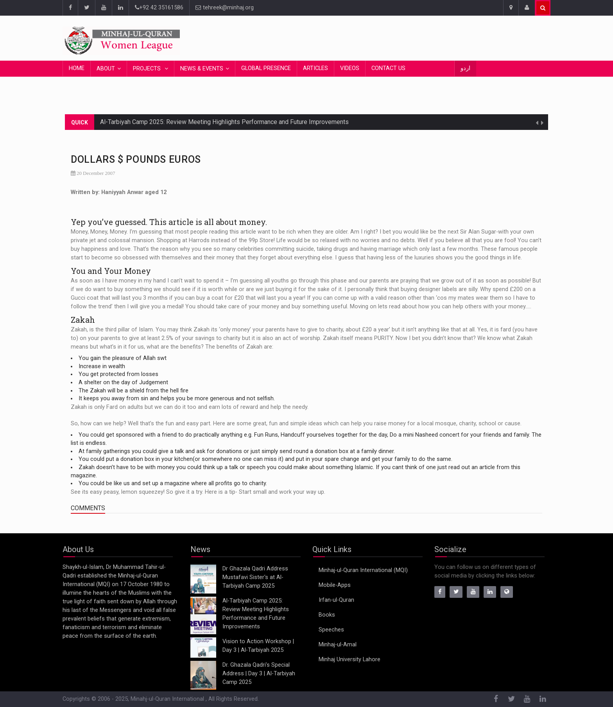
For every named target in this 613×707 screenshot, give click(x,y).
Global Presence (266, 68)
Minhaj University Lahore (349, 659)
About (106, 68)
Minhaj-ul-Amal (338, 644)
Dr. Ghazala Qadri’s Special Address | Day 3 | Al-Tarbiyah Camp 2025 (258, 673)
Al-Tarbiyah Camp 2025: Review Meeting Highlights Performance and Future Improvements (224, 122)
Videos (349, 68)
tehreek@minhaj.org (224, 7)
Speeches (331, 629)
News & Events (201, 68)
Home (76, 68)
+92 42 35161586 (159, 7)
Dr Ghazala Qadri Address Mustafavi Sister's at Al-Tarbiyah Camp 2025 (255, 577)
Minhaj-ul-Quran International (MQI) (363, 570)
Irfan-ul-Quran (336, 600)
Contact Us (388, 68)
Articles (315, 68)
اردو (465, 68)
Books (327, 615)
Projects (147, 68)
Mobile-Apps (335, 585)
